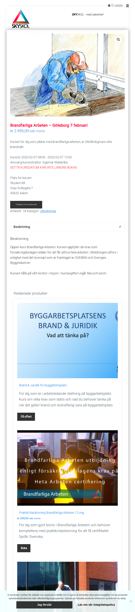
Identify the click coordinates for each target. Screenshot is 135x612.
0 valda (117, 5)
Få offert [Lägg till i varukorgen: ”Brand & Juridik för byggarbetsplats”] (26, 416)
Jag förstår (44, 604)
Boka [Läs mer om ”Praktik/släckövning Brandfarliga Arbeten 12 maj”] (24, 548)
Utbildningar (48, 211)
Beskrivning (22, 227)
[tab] (67, 227)
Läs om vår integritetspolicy (102, 604)
